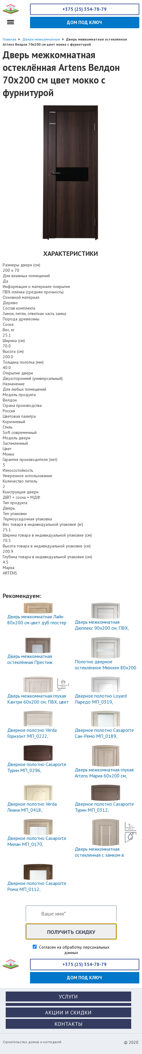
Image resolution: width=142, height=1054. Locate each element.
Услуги (68, 996)
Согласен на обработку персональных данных (73, 949)
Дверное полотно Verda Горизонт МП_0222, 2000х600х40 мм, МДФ (32, 736)
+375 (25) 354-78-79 (84, 9)
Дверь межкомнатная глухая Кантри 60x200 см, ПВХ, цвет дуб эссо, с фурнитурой (38, 702)
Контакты (68, 1023)
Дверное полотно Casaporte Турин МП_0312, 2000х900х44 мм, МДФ (104, 810)
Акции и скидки (68, 1012)
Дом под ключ (84, 22)
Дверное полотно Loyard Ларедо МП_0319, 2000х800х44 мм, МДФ (101, 702)
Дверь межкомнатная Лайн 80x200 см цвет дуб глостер (36, 619)
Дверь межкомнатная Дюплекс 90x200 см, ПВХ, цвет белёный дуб (102, 628)
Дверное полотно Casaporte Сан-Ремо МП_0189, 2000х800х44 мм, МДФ (104, 736)
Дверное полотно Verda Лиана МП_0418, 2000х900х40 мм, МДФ (32, 810)
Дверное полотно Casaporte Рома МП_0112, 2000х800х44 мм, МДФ (36, 889)
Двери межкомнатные (41, 39)
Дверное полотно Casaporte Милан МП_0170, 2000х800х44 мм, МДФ (36, 844)
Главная (9, 39)
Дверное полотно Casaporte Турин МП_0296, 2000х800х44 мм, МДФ (36, 770)
